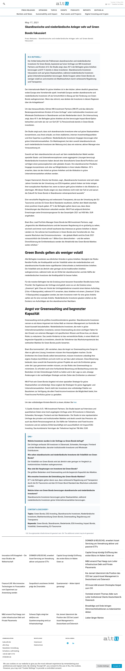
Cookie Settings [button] (103, 666)
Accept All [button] (116, 666)
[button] (4, 3)
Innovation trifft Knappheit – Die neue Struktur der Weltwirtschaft (14, 558)
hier (75, 402)
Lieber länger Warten (94, 618)
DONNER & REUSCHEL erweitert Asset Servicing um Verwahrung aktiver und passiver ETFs (41, 558)
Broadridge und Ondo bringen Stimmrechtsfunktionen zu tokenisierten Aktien (103, 609)
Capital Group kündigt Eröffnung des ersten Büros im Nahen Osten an (69, 558)
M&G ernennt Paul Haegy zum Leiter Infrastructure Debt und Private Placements (13, 617)
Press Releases (31, 39)
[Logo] (62, 3)
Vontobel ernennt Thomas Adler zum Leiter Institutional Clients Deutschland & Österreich (103, 597)
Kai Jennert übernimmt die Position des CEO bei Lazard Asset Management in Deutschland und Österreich (102, 576)
